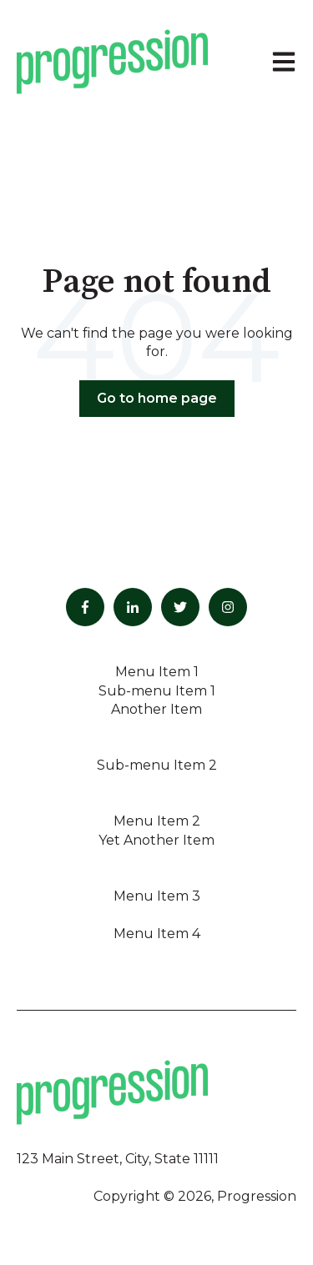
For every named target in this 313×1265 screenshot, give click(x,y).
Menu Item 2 (157, 821)
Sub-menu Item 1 (156, 691)
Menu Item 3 (157, 896)
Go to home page (157, 398)
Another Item (156, 709)
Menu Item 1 (157, 672)
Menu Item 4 (157, 933)
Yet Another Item (156, 840)
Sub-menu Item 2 (157, 765)
